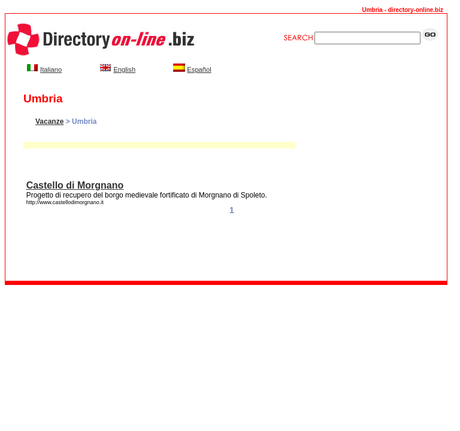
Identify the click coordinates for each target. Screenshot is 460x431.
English (124, 69)
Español (199, 69)
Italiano (51, 69)
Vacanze (49, 121)
